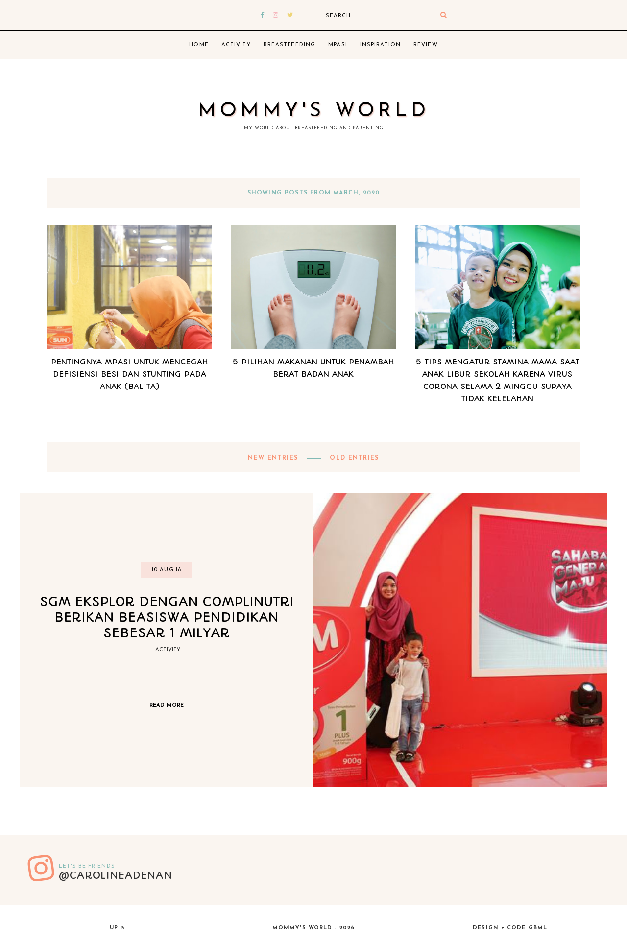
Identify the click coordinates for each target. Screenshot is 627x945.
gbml (538, 928)
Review (425, 45)
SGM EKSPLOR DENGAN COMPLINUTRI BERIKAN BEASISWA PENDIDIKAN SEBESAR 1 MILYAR (167, 617)
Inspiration (380, 45)
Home (198, 45)
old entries (353, 458)
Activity (236, 45)
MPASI (337, 45)
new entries (274, 458)
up (117, 928)
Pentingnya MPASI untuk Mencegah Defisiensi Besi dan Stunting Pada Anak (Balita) (129, 374)
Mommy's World (314, 111)
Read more (166, 705)
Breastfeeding (289, 45)
